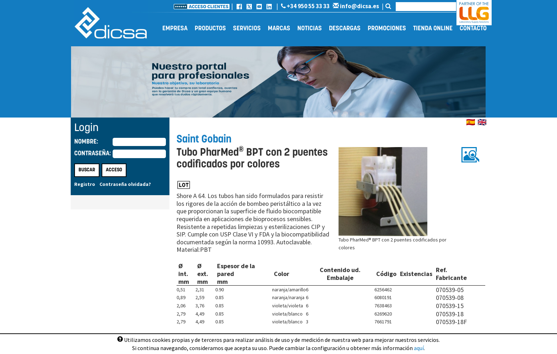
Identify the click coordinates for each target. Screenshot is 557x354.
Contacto (473, 28)
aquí (419, 348)
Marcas (279, 28)
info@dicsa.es (356, 6)
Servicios (247, 28)
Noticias (309, 28)
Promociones (387, 28)
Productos (210, 28)
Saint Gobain (204, 139)
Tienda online (433, 28)
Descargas (345, 28)
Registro (84, 184)
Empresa (175, 28)
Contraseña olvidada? (125, 184)
